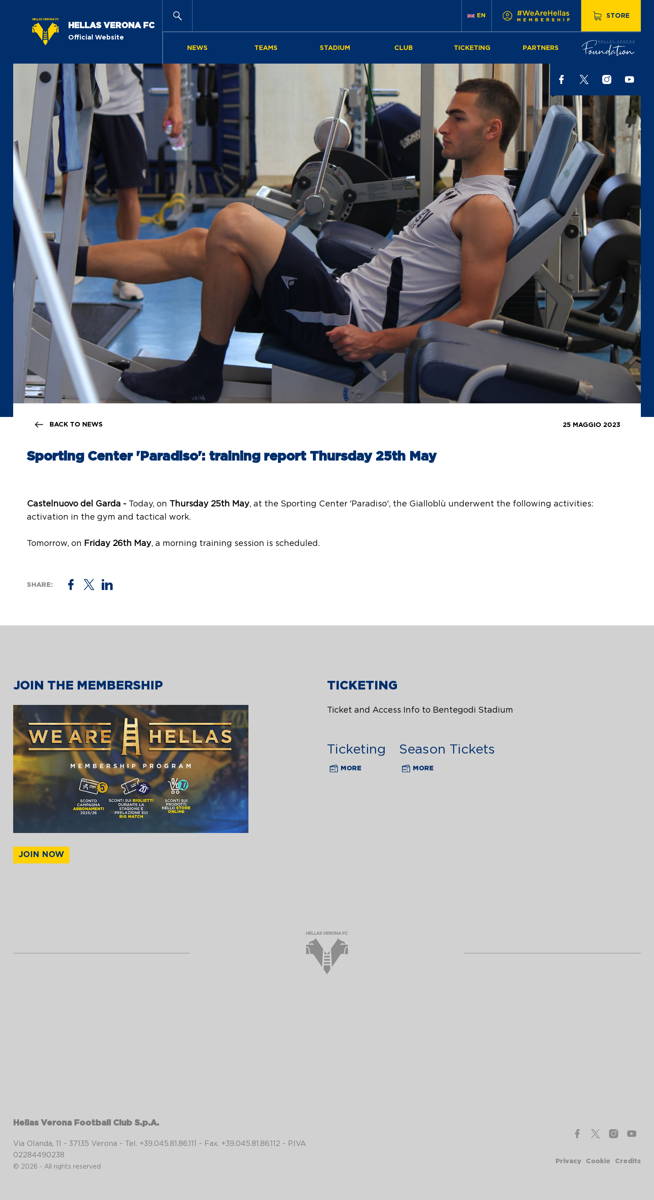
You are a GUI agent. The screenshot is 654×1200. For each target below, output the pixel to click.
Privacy (568, 1161)
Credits (628, 1161)
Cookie (598, 1161)
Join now (41, 855)
